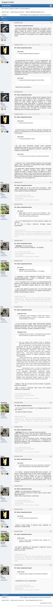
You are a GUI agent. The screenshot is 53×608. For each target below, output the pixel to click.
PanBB (50, 603)
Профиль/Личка (4, 37)
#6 (50, 204)
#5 (50, 182)
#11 (50, 426)
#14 (50, 509)
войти (38, 14)
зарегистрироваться (46, 14)
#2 (50, 44)
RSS (4, 17)
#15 (50, 531)
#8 (50, 260)
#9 (50, 307)
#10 (50, 402)
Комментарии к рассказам (17, 12)
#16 (50, 565)
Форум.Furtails (8, 2)
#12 (50, 456)
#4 (50, 114)
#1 (50, 22)
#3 (50, 92)
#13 (50, 486)
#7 (50, 240)
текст (42, 12)
